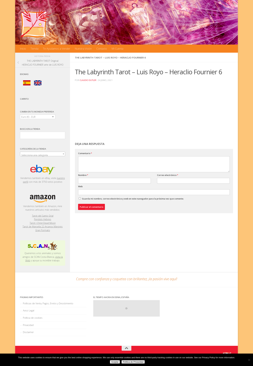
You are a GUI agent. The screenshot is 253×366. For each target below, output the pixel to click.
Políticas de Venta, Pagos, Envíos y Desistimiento (48, 303)
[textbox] (42, 155)
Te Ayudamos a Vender (56, 48)
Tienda (34, 48)
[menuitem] (26, 83)
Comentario (85, 153)
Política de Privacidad (133, 362)
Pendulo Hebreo (42, 219)
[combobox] (42, 154)
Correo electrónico (167, 175)
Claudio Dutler (88, 80)
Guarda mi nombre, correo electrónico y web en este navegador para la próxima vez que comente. (133, 198)
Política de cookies (32, 317)
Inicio (23, 48)
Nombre (83, 175)
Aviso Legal (28, 310)
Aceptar (115, 362)
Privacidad (28, 325)
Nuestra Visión (83, 48)
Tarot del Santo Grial (42, 215)
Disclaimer (28, 332)
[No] (249, 359)
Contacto (101, 48)
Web (80, 186)
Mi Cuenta (117, 48)
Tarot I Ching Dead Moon (43, 223)
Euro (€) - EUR (28, 116)
